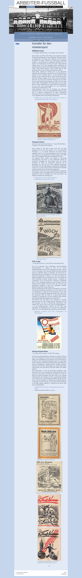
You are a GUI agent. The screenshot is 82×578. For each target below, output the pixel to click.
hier (50, 390)
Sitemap (25, 572)
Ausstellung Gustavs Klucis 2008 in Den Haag (46, 177)
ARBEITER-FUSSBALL (40, 2)
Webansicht (63, 574)
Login (65, 572)
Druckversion (19, 572)
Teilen (17, 43)
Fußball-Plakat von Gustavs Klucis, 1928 (44, 179)
